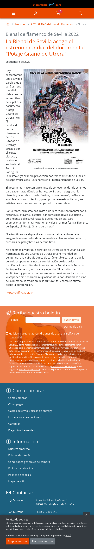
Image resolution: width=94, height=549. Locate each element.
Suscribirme (71, 320)
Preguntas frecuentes (21, 430)
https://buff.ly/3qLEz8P (19, 292)
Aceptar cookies (17, 541)
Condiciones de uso (47, 333)
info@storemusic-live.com (63, 366)
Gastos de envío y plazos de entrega (30, 411)
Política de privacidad (29, 369)
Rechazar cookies (42, 541)
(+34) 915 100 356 (46, 512)
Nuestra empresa (19, 449)
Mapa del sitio (16, 481)
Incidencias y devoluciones (24, 417)
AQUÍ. (68, 535)
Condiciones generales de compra (29, 462)
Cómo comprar (17, 398)
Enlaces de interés (19, 455)
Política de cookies (19, 475)
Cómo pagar (15, 404)
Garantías (14, 424)
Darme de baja (73, 326)
